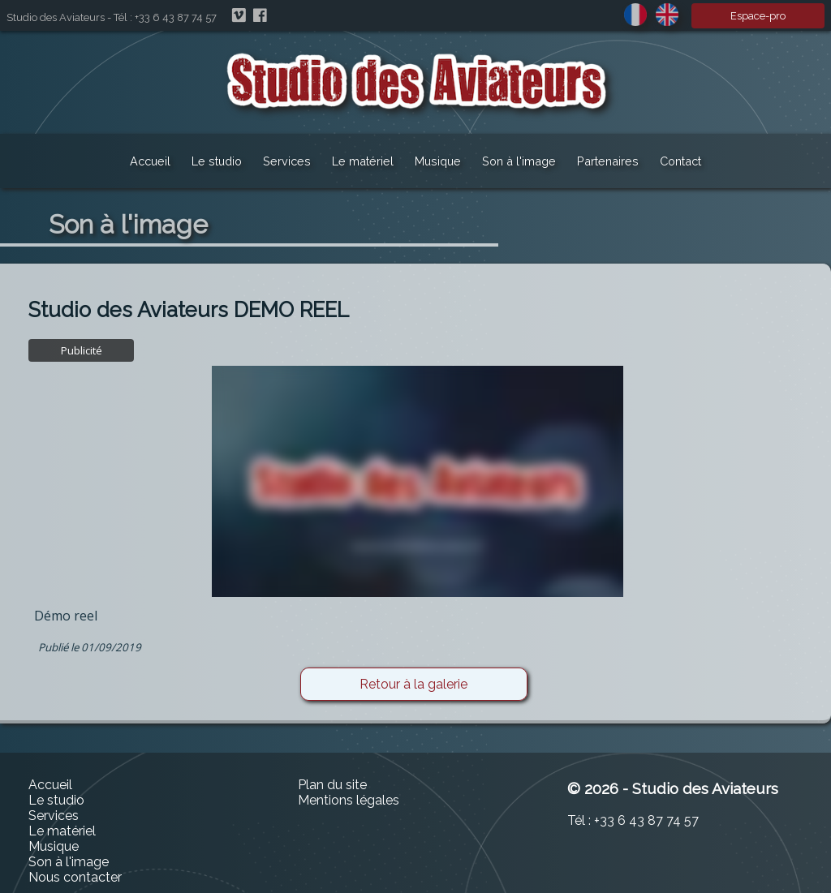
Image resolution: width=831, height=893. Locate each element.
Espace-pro (758, 16)
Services (287, 161)
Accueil (150, 161)
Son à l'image (519, 161)
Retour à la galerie (413, 684)
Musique (438, 161)
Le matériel (363, 161)
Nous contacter (75, 877)
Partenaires (608, 161)
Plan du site (332, 784)
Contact (680, 161)
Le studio (217, 161)
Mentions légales (348, 800)
